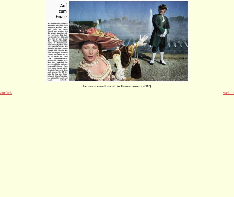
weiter (228, 92)
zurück (6, 92)
